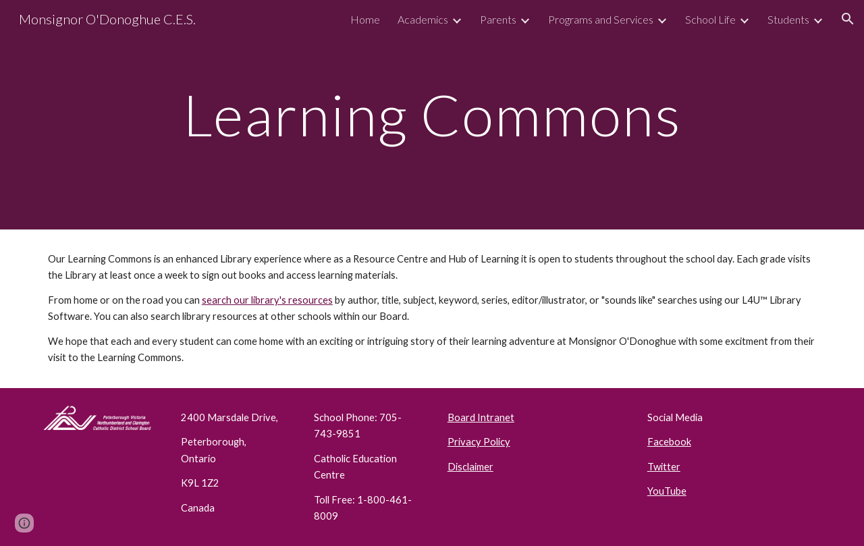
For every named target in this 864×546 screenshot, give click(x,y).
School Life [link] (710, 19)
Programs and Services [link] (600, 19)
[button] (848, 19)
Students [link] (788, 19)
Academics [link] (423, 19)
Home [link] (365, 19)
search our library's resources (267, 300)
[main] (432, 114)
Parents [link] (498, 19)
